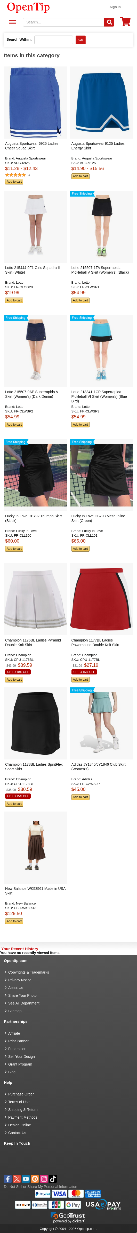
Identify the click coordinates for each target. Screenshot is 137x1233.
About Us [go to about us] (15, 988)
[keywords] (63, 22)
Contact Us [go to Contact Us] (17, 1133)
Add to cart (14, 181)
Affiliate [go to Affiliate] (14, 1033)
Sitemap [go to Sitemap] (14, 1011)
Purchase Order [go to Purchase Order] (21, 1094)
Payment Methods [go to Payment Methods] (22, 1117)
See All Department (11, 22)
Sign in (114, 7)
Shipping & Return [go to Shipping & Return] (23, 1110)
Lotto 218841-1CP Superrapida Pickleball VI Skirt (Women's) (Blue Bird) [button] (99, 396)
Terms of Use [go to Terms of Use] (18, 1102)
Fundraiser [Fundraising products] (17, 1049)
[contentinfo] (28, 7)
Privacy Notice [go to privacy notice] (19, 980)
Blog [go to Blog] (11, 1072)
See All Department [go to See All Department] (23, 1003)
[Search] (109, 22)
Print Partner (18, 1041)
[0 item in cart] (125, 23)
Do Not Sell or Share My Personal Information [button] (40, 1187)
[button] (34, 128)
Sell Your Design (21, 1056)
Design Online (19, 1125)
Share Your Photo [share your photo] (22, 995)
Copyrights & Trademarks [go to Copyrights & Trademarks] (28, 972)
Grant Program (20, 1064)
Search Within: (19, 39)
